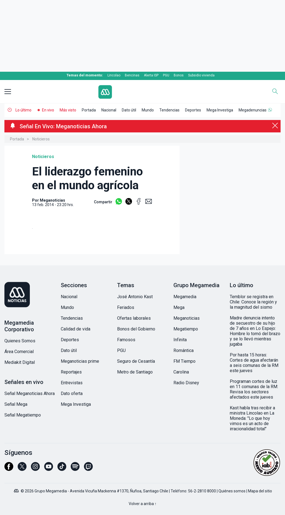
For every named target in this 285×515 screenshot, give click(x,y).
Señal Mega (15, 404)
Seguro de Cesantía (136, 361)
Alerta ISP (151, 75)
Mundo (148, 110)
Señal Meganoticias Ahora (29, 393)
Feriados (125, 307)
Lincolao (113, 75)
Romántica (183, 350)
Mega (178, 307)
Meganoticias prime (80, 361)
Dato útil (129, 110)
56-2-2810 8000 (202, 491)
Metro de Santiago (135, 372)
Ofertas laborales (134, 318)
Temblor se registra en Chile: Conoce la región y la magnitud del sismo (253, 302)
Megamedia (184, 296)
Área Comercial (19, 351)
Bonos (179, 75)
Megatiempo (185, 329)
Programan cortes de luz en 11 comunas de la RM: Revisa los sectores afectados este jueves (254, 389)
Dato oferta (72, 393)
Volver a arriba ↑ (143, 503)
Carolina (181, 372)
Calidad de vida (75, 329)
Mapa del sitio (260, 491)
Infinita (180, 339)
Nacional (108, 110)
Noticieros (41, 139)
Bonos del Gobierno (136, 329)
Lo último (23, 110)
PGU (166, 75)
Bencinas (132, 75)
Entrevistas (72, 382)
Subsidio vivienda (201, 75)
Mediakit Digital (19, 362)
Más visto (68, 110)
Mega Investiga (220, 110)
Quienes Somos (19, 340)
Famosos (126, 339)
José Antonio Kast (135, 296)
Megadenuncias (252, 110)
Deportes (193, 110)
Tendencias (169, 110)
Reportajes (71, 372)
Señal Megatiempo (22, 415)
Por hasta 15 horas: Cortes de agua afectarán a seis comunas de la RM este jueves (254, 362)
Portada (89, 110)
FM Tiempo (184, 361)
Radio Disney (186, 382)
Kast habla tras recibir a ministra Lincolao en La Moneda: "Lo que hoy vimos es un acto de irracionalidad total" (252, 418)
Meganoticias (186, 318)
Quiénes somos (232, 491)
